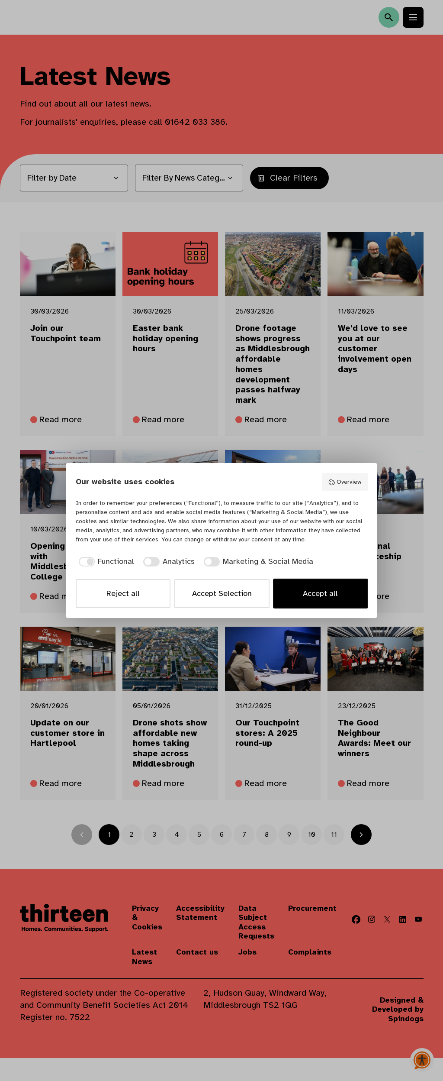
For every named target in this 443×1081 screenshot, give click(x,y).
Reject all (123, 593)
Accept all (320, 593)
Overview (344, 482)
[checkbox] (105, 561)
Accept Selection (222, 593)
